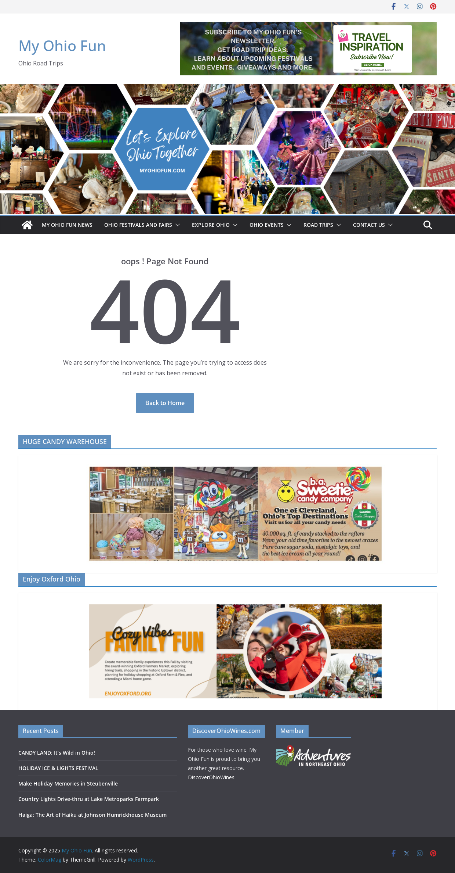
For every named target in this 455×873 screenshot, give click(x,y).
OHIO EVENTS (267, 224)
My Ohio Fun (62, 45)
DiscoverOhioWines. (212, 777)
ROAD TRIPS (318, 224)
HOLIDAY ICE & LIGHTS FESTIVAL (58, 768)
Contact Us (369, 224)
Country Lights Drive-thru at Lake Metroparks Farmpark (88, 798)
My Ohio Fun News (67, 224)
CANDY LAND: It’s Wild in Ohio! (56, 752)
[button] (176, 225)
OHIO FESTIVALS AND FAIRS (138, 224)
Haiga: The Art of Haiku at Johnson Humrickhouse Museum (93, 814)
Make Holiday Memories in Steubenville (68, 783)
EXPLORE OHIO (211, 224)
